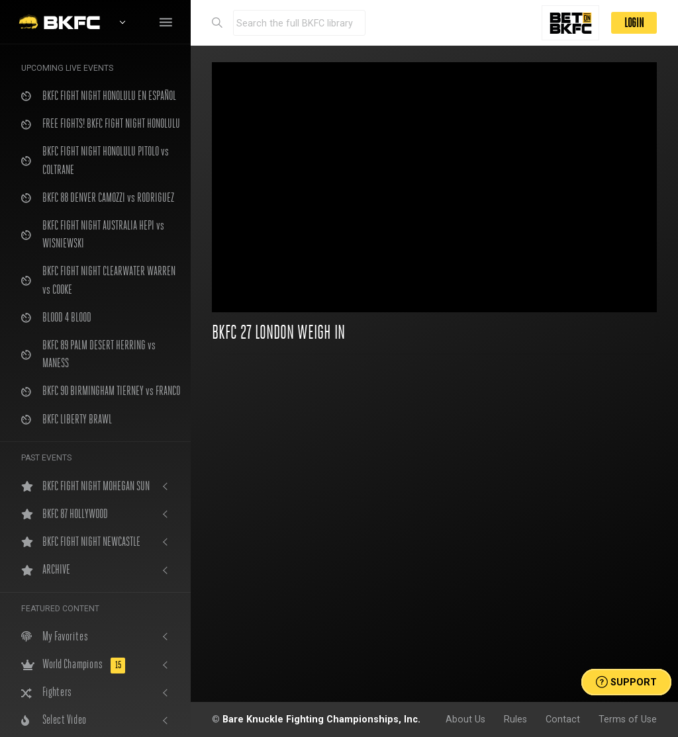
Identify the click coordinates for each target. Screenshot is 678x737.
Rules (515, 719)
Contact (563, 719)
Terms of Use (628, 719)
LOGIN (634, 23)
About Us (465, 719)
